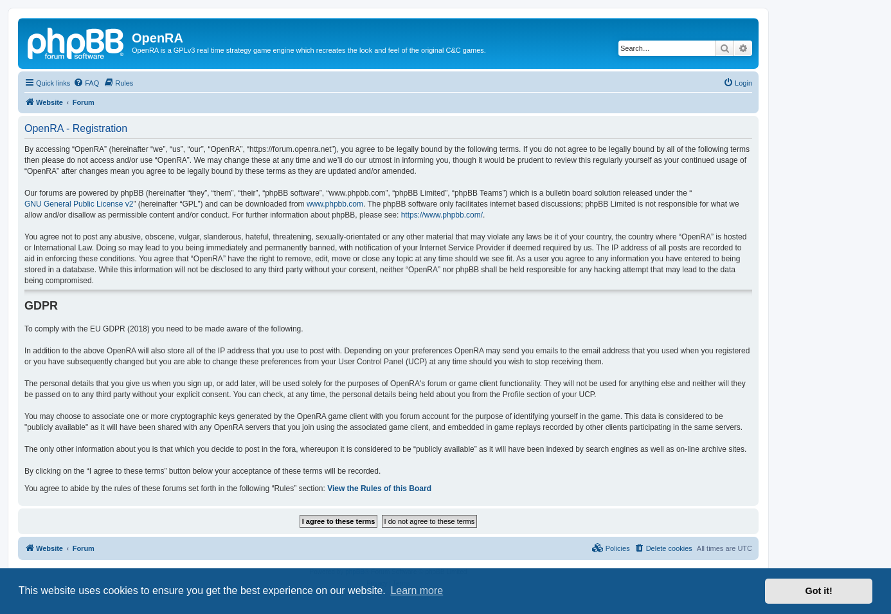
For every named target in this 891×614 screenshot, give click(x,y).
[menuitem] (86, 83)
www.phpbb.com (335, 204)
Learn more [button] (416, 590)
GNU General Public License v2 (78, 204)
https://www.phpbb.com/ (442, 214)
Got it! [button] (819, 591)
